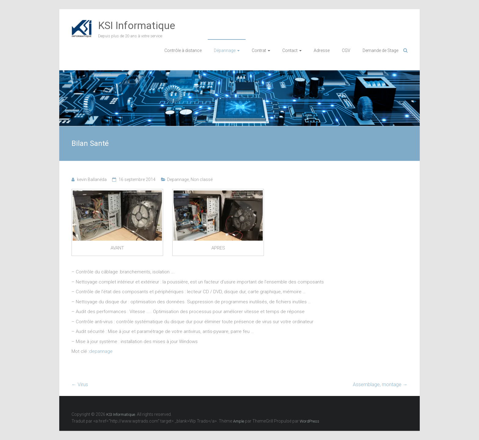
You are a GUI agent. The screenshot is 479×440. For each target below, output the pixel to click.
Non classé (202, 179)
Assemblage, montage (380, 384)
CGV (346, 50)
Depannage (178, 179)
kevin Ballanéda (92, 179)
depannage (101, 351)
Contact (290, 50)
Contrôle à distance (183, 50)
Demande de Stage (380, 50)
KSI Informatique (136, 25)
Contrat (259, 50)
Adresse (322, 50)
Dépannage (225, 50)
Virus (79, 384)
